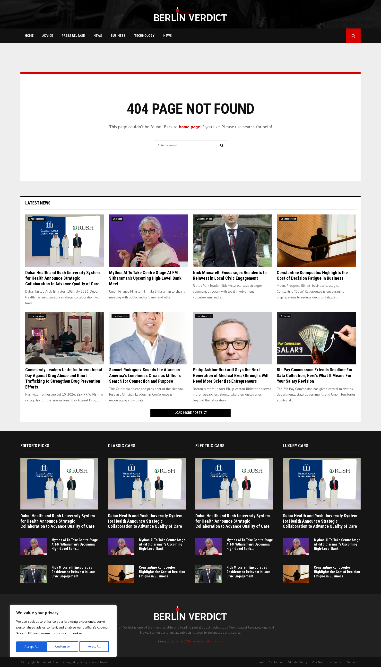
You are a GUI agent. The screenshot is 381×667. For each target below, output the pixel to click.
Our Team (318, 662)
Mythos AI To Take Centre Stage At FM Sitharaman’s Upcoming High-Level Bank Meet (145, 278)
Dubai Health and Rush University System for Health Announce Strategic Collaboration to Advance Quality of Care (62, 278)
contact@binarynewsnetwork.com (198, 641)
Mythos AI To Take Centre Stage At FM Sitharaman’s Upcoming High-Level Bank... (75, 544)
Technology (144, 36)
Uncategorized (36, 218)
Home (29, 36)
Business (118, 36)
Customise (31, 647)
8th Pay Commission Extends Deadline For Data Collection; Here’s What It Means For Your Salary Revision (314, 375)
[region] (63, 631)
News (98, 36)
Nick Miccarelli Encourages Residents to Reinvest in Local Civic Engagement (74, 571)
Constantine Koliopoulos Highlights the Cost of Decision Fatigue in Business (162, 571)
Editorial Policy (297, 662)
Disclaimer (275, 662)
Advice (47, 36)
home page (189, 127)
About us (336, 662)
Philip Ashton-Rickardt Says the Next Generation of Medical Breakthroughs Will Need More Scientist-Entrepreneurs (230, 375)
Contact (351, 662)
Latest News (38, 202)
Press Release (73, 36)
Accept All (95, 647)
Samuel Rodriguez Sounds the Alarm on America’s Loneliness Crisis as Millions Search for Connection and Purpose (145, 375)
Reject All (63, 647)
